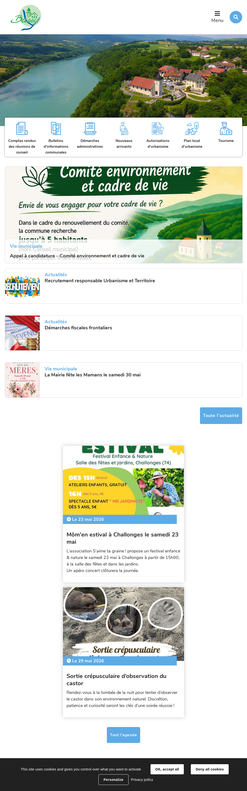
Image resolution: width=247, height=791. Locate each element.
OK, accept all (167, 769)
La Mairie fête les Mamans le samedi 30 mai (93, 375)
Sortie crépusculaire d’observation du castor (179, 534)
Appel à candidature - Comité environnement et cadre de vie (77, 256)
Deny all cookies (210, 769)
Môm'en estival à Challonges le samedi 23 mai (62, 534)
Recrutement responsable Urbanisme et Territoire (100, 280)
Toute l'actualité (221, 415)
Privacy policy (142, 779)
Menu (217, 20)
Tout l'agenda (123, 595)
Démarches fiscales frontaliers (78, 328)
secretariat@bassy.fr (83, 745)
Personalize (113, 780)
